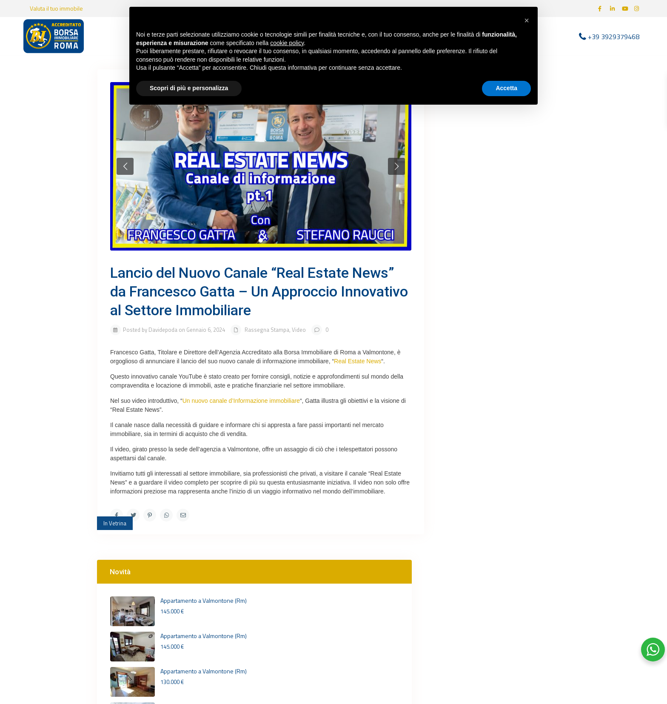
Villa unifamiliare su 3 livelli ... (524, 233)
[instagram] (638, 8)
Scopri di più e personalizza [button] (189, 88)
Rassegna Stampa (267, 329)
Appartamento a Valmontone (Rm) (520, 127)
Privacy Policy (486, 616)
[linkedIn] (614, 8)
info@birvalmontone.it (380, 650)
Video (299, 329)
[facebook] (602, 8)
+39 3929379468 (613, 36)
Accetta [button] (506, 88)
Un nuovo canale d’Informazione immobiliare (241, 400)
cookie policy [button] (287, 43)
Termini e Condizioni (492, 626)
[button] (526, 20)
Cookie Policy (530, 616)
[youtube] (626, 8)
